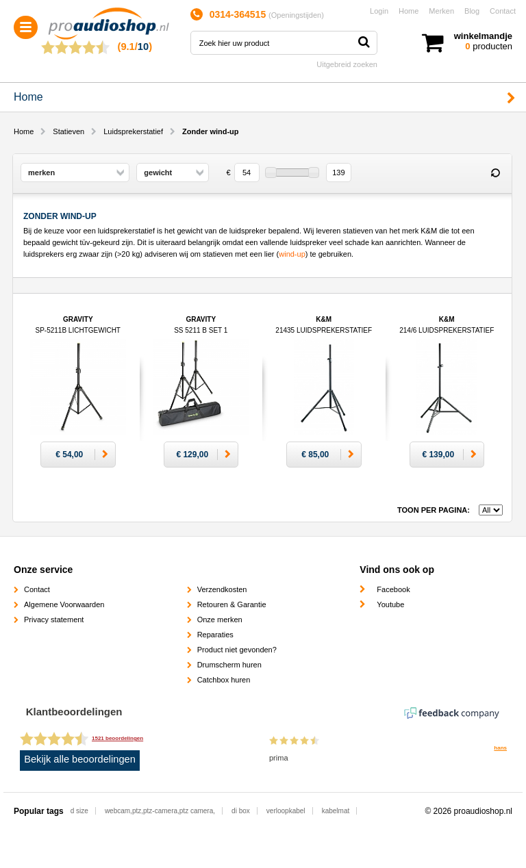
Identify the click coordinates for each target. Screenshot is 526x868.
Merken (441, 11)
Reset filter (495, 173)
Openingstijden (296, 15)
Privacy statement (54, 619)
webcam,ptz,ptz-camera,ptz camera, (160, 811)
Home (408, 11)
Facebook (393, 589)
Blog (471, 11)
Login (379, 11)
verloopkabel (285, 811)
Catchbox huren (224, 680)
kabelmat (336, 811)
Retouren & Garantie (231, 604)
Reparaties (215, 634)
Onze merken (219, 619)
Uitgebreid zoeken (346, 64)
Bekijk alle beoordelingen (80, 759)
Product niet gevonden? (237, 650)
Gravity (78, 330)
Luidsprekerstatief (133, 131)
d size (79, 811)
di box (240, 811)
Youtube (390, 604)
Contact (503, 11)
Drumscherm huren (229, 665)
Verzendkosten (222, 589)
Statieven (68, 131)
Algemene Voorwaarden (64, 604)
